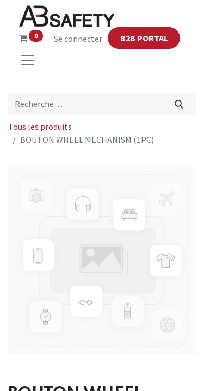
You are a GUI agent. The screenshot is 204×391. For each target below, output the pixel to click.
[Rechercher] (179, 104)
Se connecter (78, 38)
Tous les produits (40, 126)
